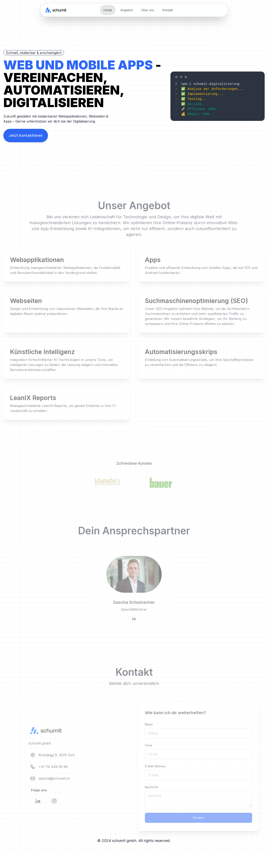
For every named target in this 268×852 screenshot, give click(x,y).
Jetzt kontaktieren (26, 135)
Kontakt (168, 10)
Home (108, 10)
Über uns (147, 10)
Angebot (127, 10)
